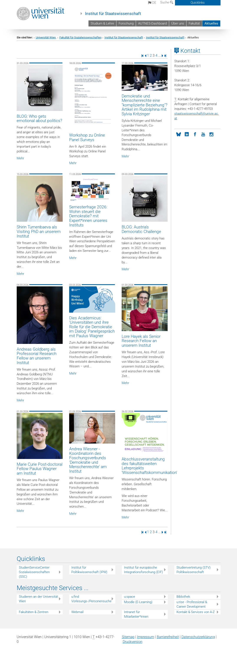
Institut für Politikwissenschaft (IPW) (89, 570)
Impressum (145, 637)
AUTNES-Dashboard (152, 23)
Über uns (177, 23)
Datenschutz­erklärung (198, 637)
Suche (166, 2)
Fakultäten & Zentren (33, 612)
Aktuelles (211, 23)
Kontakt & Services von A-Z (196, 612)
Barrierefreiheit (168, 637)
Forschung (126, 23)
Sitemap (128, 637)
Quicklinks (198, 3)
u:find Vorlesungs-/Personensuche (91, 599)
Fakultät (194, 23)
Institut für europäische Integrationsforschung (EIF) (143, 570)
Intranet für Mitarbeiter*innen (136, 614)
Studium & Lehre (102, 23)
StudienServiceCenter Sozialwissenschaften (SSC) (34, 572)
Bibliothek (183, 597)
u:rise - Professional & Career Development (192, 604)
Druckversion (132, 642)
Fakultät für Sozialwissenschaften (80, 37)
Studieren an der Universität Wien (38, 599)
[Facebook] (195, 134)
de (152, 3)
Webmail (77, 612)
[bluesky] (178, 134)
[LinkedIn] (187, 134)
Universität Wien (46, 37)
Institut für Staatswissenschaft (113, 13)
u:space (129, 597)
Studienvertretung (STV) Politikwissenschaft (194, 570)
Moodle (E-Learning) (138, 602)
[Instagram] (211, 134)
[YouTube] (203, 134)
